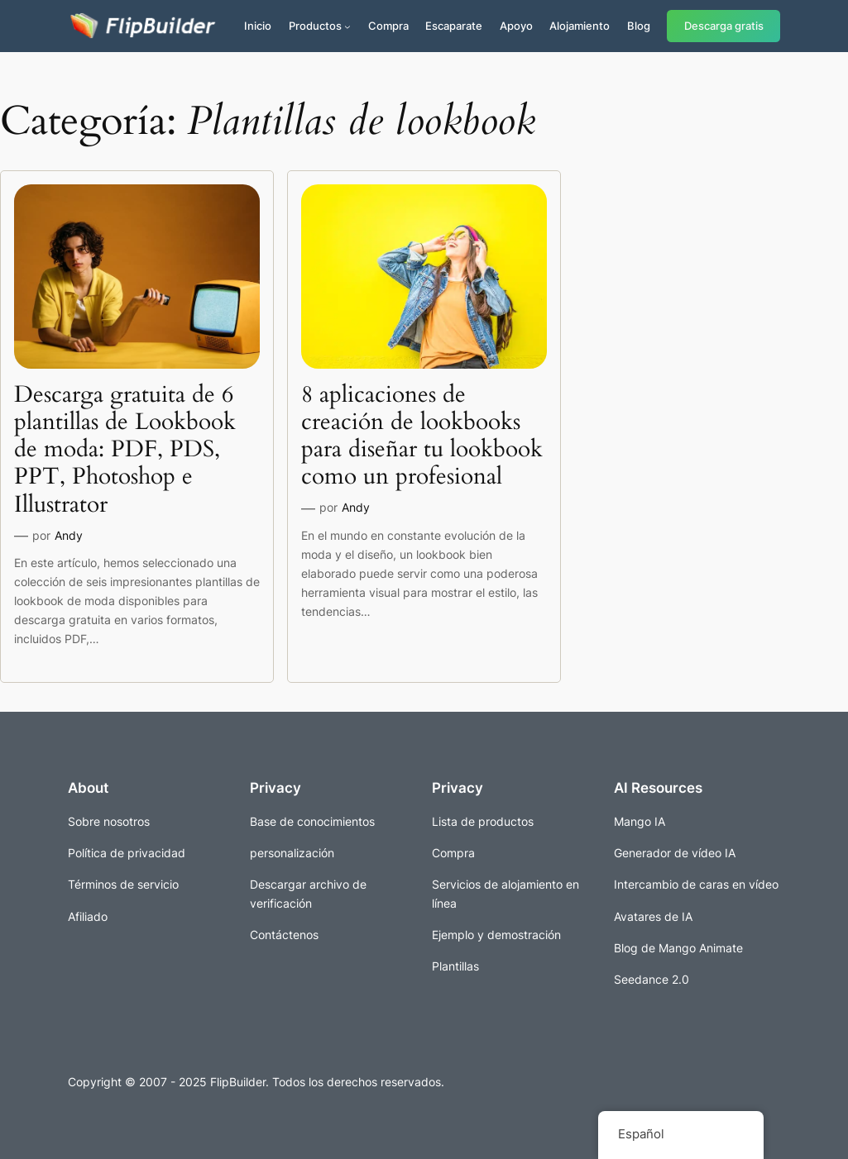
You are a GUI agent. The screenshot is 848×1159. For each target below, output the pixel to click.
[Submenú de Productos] (347, 26)
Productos (315, 25)
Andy (69, 535)
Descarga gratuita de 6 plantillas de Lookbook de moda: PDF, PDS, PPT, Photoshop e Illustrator (125, 449)
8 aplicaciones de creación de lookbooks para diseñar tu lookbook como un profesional (422, 436)
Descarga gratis (724, 26)
